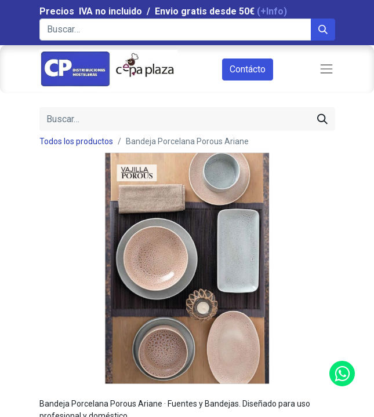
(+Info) (272, 11)
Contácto (248, 69)
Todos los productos (76, 141)
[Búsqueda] (323, 30)
